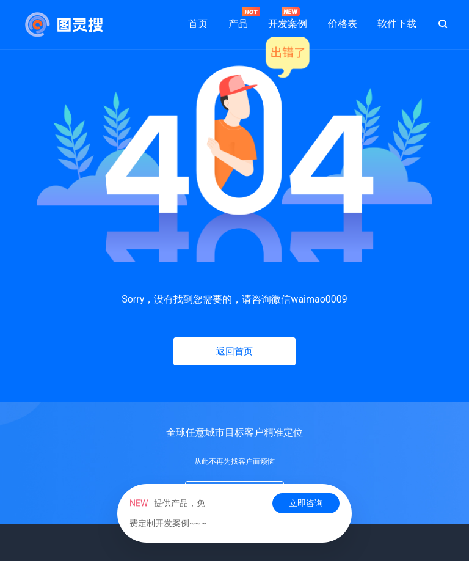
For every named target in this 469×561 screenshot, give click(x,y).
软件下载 (396, 23)
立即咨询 (306, 503)
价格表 (342, 23)
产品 (238, 18)
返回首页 (234, 351)
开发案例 (287, 18)
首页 (198, 23)
